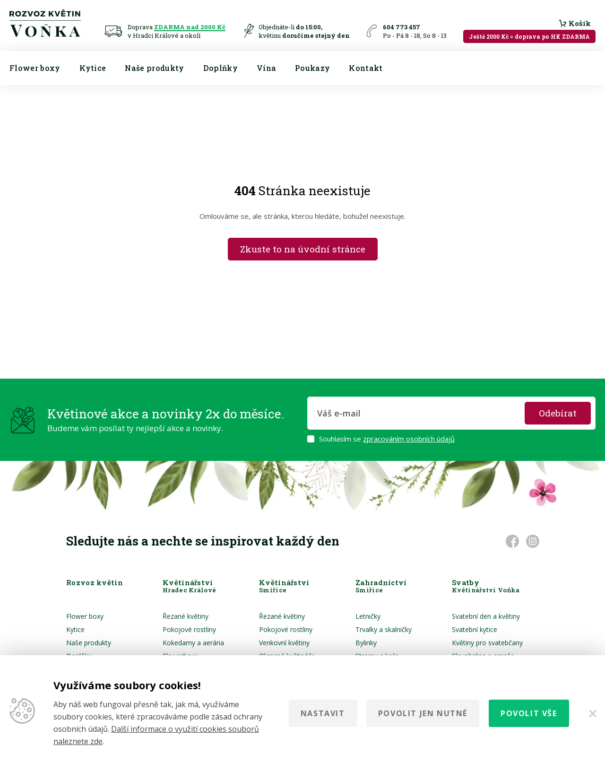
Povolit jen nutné (422, 713)
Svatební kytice (474, 629)
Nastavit (323, 713)
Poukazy (312, 68)
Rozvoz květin (94, 586)
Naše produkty (154, 68)
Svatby (485, 586)
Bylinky (366, 642)
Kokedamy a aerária (193, 642)
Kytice (92, 68)
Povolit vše (529, 713)
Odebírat (558, 413)
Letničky (367, 616)
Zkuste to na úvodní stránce (302, 249)
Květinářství (189, 586)
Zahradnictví (381, 586)
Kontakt (365, 68)
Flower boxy (34, 68)
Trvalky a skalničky (383, 629)
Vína (266, 68)
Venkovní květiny (284, 642)
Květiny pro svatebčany (487, 642)
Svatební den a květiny (486, 616)
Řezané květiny (185, 616)
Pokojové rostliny (189, 629)
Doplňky (220, 68)
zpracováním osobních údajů (409, 438)
